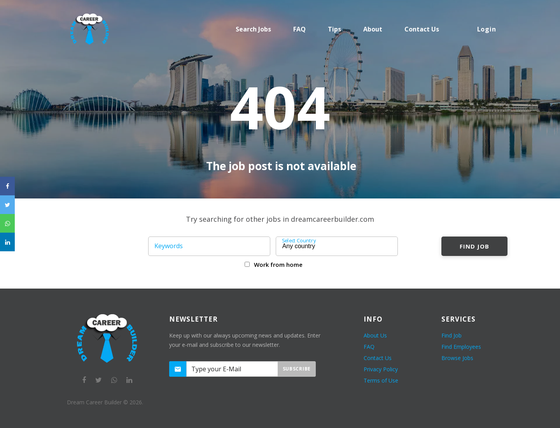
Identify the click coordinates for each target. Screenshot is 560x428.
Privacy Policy (381, 369)
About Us (375, 335)
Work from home (278, 264)
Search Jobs (253, 29)
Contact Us (378, 358)
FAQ (299, 29)
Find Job (474, 246)
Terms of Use (381, 380)
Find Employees (461, 346)
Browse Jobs (457, 358)
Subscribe (297, 368)
